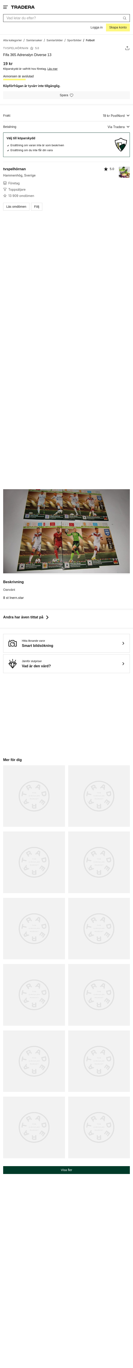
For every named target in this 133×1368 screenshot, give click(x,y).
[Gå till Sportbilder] (74, 40)
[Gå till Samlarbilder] (55, 40)
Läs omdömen (16, 206)
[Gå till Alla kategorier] (12, 40)
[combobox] (66, 18)
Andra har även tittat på (26, 617)
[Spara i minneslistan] (66, 95)
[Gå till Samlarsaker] (34, 40)
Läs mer (52, 68)
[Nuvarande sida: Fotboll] (90, 40)
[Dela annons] (127, 48)
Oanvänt (9, 589)
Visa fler (66, 1170)
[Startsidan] (23, 7)
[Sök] (125, 18)
